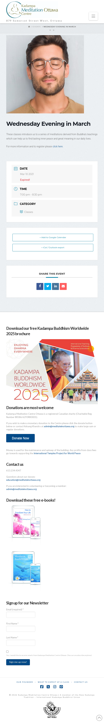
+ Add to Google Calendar (53, 237)
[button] (93, 16)
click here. (58, 146)
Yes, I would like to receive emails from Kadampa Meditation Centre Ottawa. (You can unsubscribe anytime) (49, 655)
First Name (12, 623)
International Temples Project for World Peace (57, 453)
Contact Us (81, 682)
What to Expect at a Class (53, 682)
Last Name (12, 637)
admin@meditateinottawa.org (59, 426)
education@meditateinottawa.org (23, 479)
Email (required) (14, 609)
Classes (26, 212)
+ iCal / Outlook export (52, 247)
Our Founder (25, 682)
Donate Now (20, 438)
